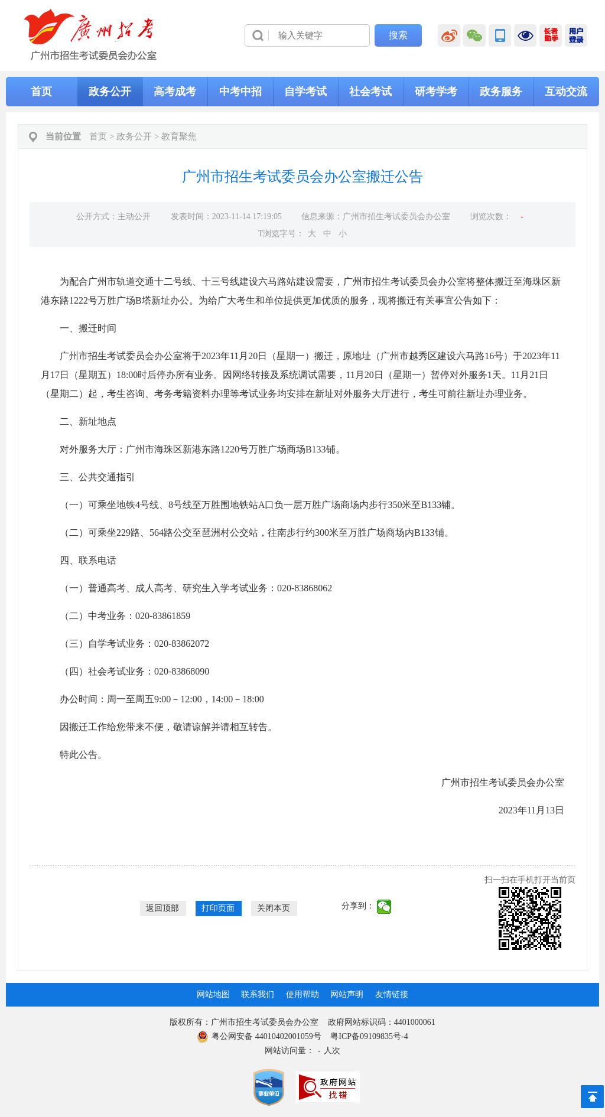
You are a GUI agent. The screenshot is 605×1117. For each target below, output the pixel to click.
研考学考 (436, 91)
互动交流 (566, 91)
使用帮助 (302, 994)
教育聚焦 (179, 136)
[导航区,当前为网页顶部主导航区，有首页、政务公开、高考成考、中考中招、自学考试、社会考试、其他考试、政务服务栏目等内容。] (302, 91)
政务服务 (501, 91)
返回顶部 (162, 908)
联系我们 (257, 994)
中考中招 (240, 91)
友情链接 (391, 994)
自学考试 (305, 91)
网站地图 (213, 994)
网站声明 (346, 994)
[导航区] (302, 35)
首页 (41, 91)
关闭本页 (273, 908)
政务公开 (110, 91)
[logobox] (91, 34)
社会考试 (370, 91)
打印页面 (218, 908)
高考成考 (175, 91)
